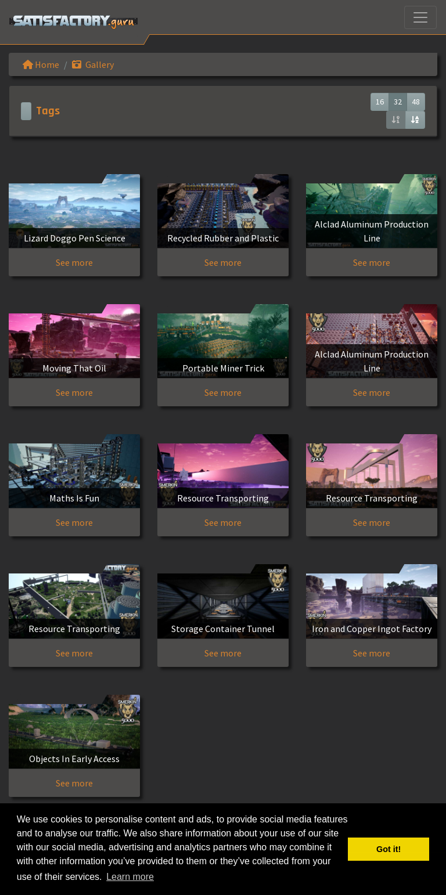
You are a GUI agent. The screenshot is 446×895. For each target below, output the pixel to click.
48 (416, 101)
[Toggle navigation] (420, 17)
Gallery (93, 64)
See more (74, 262)
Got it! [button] (388, 849)
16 (380, 101)
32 (398, 101)
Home (41, 64)
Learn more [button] (130, 877)
